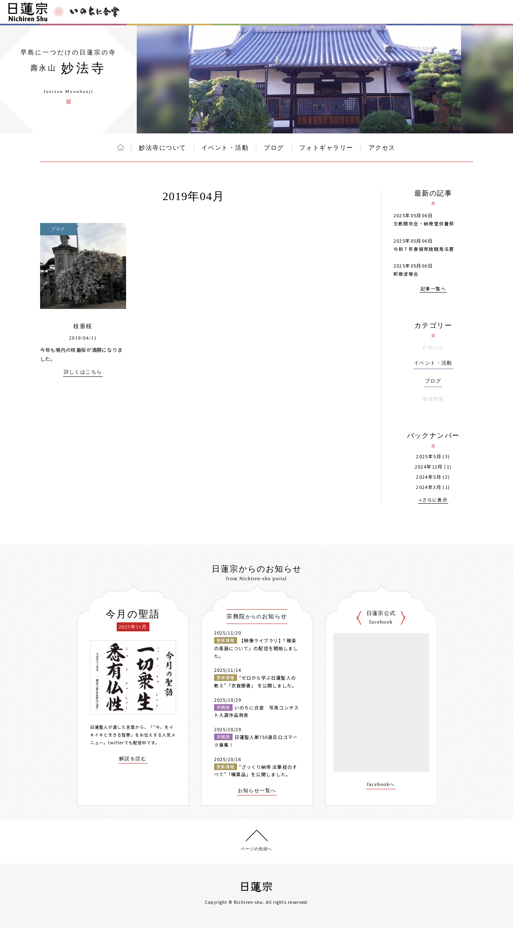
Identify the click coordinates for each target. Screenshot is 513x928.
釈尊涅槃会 (406, 273)
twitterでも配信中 (127, 742)
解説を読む (133, 758)
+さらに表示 (433, 500)
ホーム (121, 147)
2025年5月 (428, 456)
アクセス (381, 147)
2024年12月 (429, 466)
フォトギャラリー (326, 147)
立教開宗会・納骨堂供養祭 (423, 223)
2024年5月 (428, 477)
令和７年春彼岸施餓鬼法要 (423, 249)
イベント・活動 (225, 147)
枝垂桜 (82, 326)
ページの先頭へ (256, 849)
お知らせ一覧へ (257, 790)
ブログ (274, 147)
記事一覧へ (433, 289)
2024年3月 (428, 487)
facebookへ (381, 784)
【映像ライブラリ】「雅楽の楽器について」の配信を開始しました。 (256, 648)
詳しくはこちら (83, 372)
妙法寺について (162, 147)
